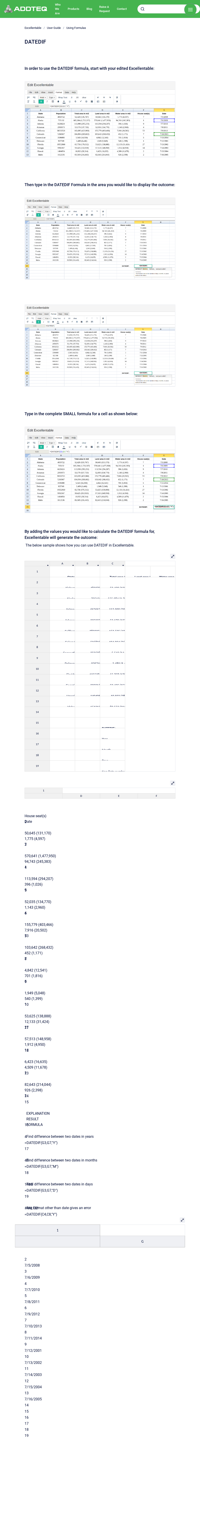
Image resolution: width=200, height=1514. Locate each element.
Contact (122, 9)
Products (73, 9)
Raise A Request (104, 9)
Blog (89, 9)
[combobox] (169, 9)
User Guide (54, 28)
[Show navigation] (190, 10)
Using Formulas (76, 28)
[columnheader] (37, 563)
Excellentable (33, 28)
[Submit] (142, 9)
